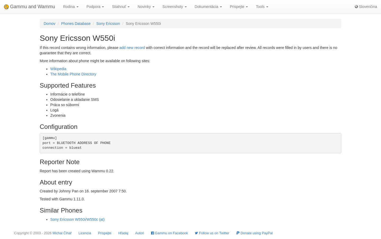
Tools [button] (262, 6)
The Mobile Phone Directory (73, 74)
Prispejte (104, 233)
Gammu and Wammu (29, 6)
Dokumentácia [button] (208, 6)
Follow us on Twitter (212, 233)
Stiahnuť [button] (121, 6)
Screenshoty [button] (174, 6)
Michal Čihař (61, 233)
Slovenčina (366, 6)
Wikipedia (58, 69)
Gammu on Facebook (169, 233)
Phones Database (75, 23)
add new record (132, 48)
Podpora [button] (95, 6)
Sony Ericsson (108, 23)
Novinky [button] (146, 6)
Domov (49, 23)
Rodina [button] (70, 6)
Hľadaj (123, 233)
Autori (139, 233)
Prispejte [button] (239, 6)
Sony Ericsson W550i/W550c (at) (77, 219)
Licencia (85, 233)
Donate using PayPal (254, 233)
